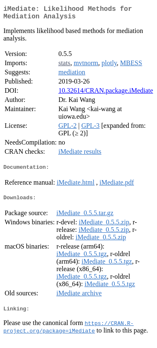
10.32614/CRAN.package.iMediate (105, 93)
